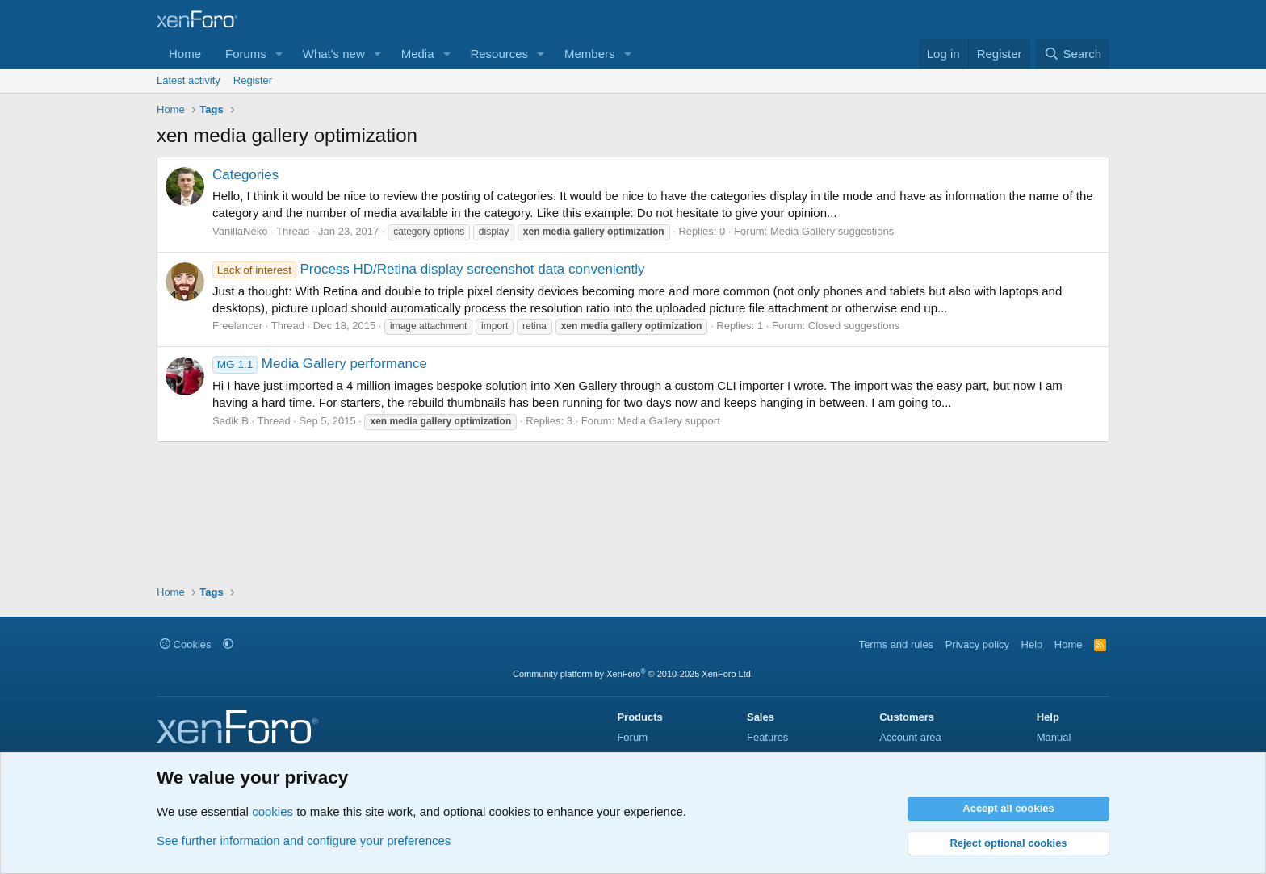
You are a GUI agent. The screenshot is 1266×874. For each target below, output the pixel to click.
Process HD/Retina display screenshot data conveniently (428, 269)
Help (1032, 644)
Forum (632, 737)
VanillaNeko (239, 231)
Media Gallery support (669, 421)
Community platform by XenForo (633, 674)
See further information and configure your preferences (304, 840)
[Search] (1072, 54)
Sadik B (230, 421)
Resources (499, 54)
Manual (1054, 737)
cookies (272, 811)
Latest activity (188, 80)
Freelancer (237, 326)
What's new (334, 54)
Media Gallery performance (319, 363)
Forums (245, 54)
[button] (279, 54)
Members (589, 54)
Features (767, 737)
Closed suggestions (853, 326)
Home (185, 54)
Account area (910, 737)
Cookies (186, 644)
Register (252, 80)
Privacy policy (977, 644)
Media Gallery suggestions (832, 231)
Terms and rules (896, 644)
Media (417, 54)
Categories (245, 174)
